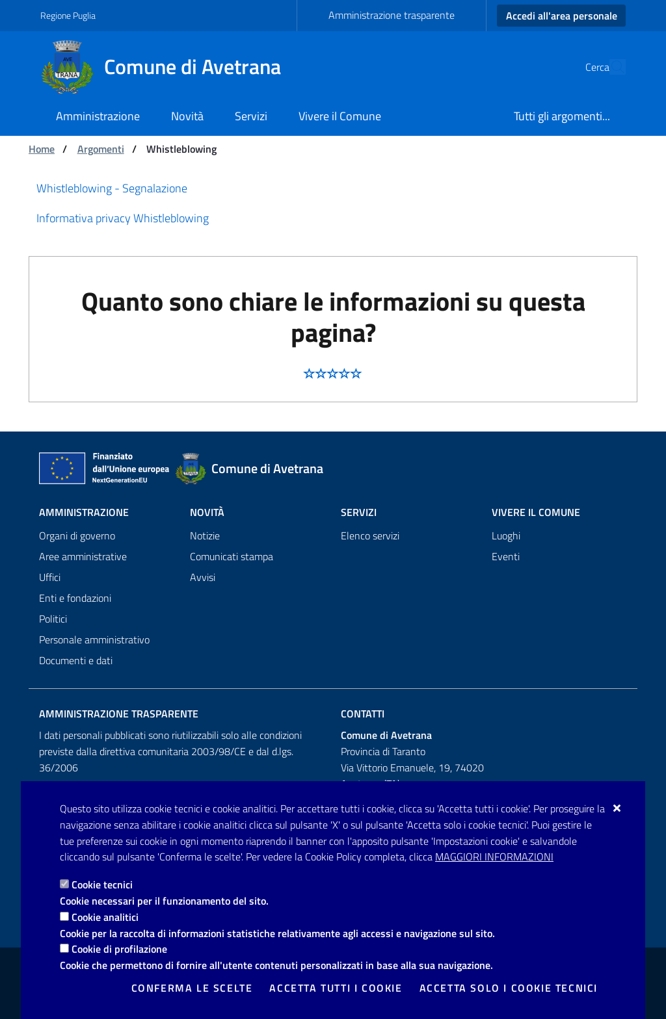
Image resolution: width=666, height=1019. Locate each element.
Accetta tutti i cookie (335, 988)
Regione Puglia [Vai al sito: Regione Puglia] (68, 15)
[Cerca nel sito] (610, 67)
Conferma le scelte (192, 988)
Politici (53, 618)
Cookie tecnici (102, 884)
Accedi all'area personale (561, 15)
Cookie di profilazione (119, 949)
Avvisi (202, 577)
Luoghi (506, 535)
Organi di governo (77, 535)
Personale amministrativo (94, 639)
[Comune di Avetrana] (168, 67)
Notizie (205, 535)
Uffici (49, 577)
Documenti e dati (76, 660)
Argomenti (100, 149)
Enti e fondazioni (75, 598)
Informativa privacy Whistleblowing (122, 218)
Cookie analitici (105, 917)
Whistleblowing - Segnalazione (111, 188)
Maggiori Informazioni (494, 856)
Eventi (506, 556)
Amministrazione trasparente (391, 15)
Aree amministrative (83, 556)
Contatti (362, 713)
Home (42, 149)
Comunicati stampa (231, 556)
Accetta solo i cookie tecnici (509, 988)
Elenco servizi (370, 535)
